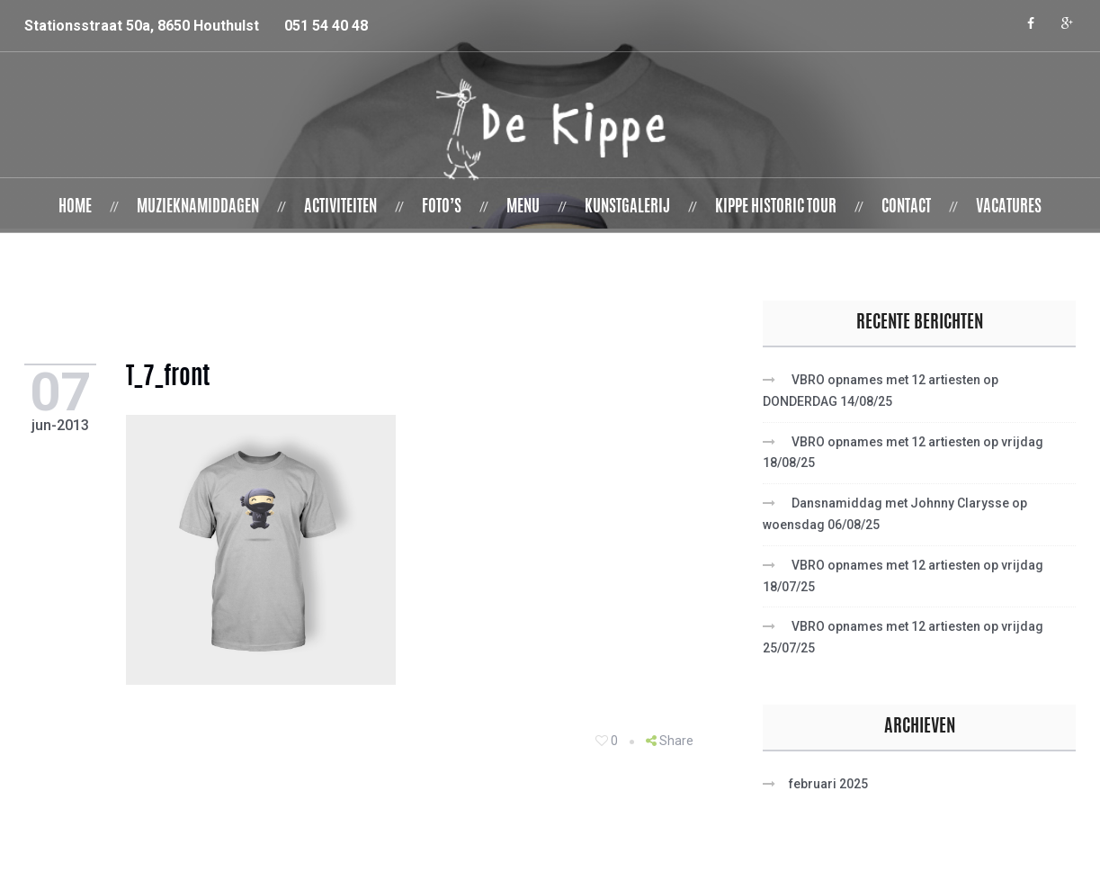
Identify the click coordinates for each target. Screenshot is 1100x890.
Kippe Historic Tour (775, 208)
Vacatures (1009, 208)
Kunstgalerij (627, 208)
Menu (523, 208)
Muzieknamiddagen (198, 208)
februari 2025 (828, 784)
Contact (906, 208)
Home (75, 208)
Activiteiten (340, 208)
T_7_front (172, 378)
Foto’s (441, 208)
